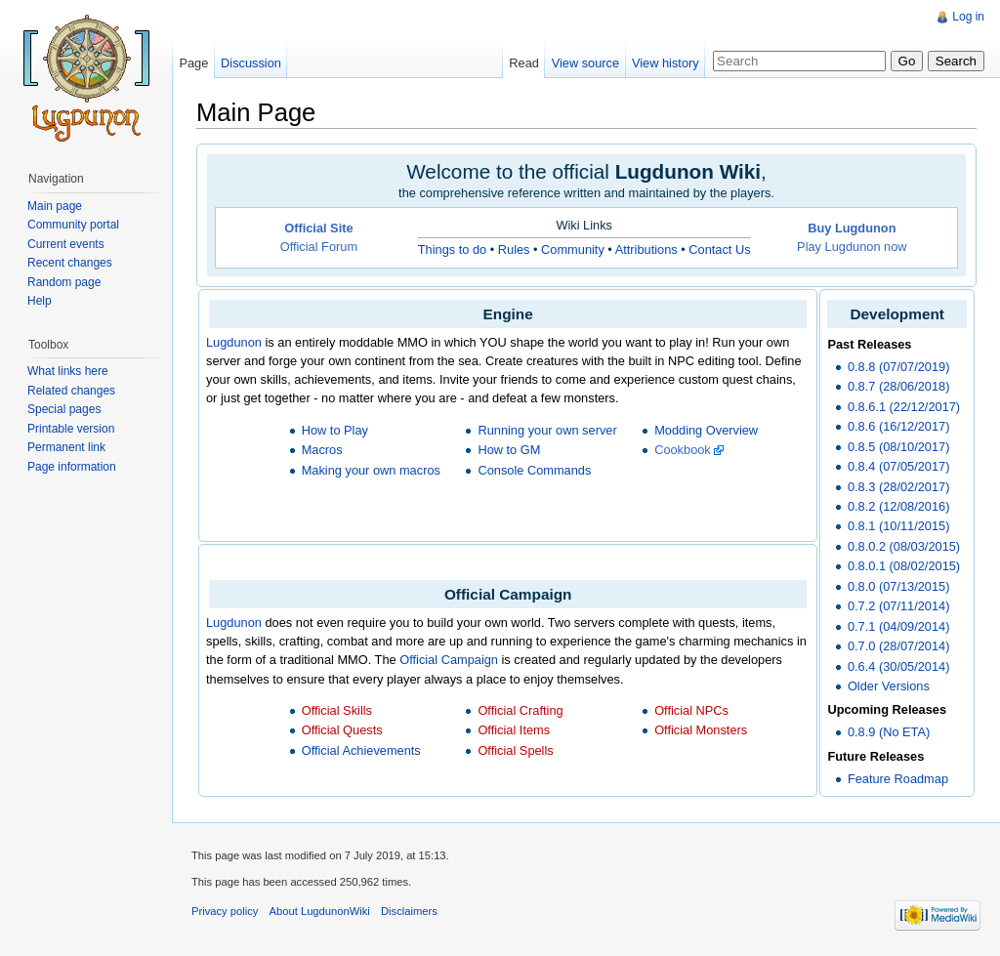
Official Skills (337, 710)
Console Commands (534, 470)
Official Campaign (448, 659)
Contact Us (719, 249)
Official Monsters (700, 730)
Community (572, 249)
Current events (65, 244)
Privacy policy (224, 911)
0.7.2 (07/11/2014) (899, 606)
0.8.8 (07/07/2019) (899, 366)
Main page (54, 206)
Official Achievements (361, 750)
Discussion (251, 63)
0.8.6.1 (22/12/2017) (904, 406)
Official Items (514, 730)
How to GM (509, 449)
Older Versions (889, 686)
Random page (64, 282)
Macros (322, 449)
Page (193, 63)
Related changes (71, 390)
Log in (968, 16)
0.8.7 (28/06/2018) (899, 386)
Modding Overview (706, 430)
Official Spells (515, 750)
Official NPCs (691, 710)
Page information (71, 467)
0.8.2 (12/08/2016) (899, 506)
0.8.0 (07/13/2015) (899, 586)
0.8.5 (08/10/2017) (899, 446)
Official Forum (318, 246)
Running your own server (547, 430)
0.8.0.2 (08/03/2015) (904, 546)
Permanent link (66, 447)
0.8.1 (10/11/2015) (899, 526)
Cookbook (682, 449)
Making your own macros (371, 470)
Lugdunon (234, 342)
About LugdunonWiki (320, 911)
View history (665, 63)
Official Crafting (520, 710)
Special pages (64, 409)
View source (585, 63)
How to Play (335, 430)
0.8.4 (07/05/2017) (899, 466)
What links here (67, 371)
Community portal (73, 224)
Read (524, 63)
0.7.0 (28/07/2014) (899, 646)
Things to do (452, 249)
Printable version (70, 429)
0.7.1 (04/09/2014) (899, 626)
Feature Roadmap (898, 778)
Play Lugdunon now (851, 246)
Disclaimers (409, 911)
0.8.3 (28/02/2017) (899, 486)
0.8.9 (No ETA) (889, 732)
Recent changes (69, 263)
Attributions (646, 249)
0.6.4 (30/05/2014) (899, 666)
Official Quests (342, 730)
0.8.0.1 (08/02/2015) (904, 566)
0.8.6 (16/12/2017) (899, 426)
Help (39, 301)
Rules (514, 249)
